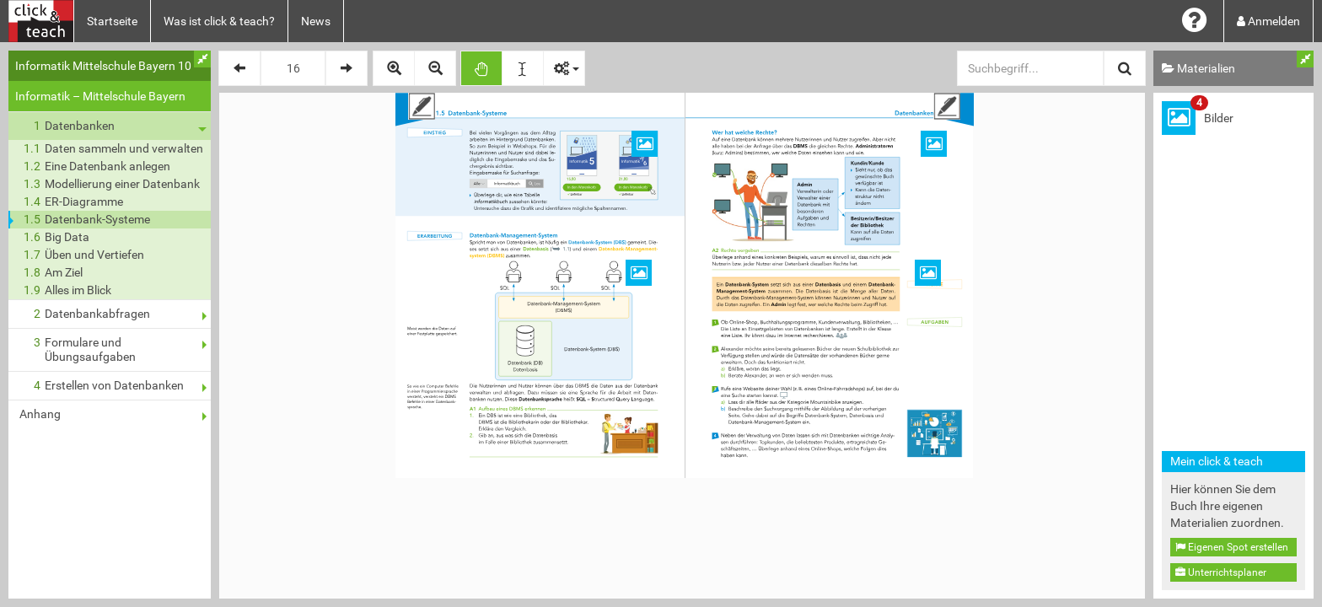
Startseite (112, 21)
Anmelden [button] (1268, 21)
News (315, 21)
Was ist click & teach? (219, 21)
